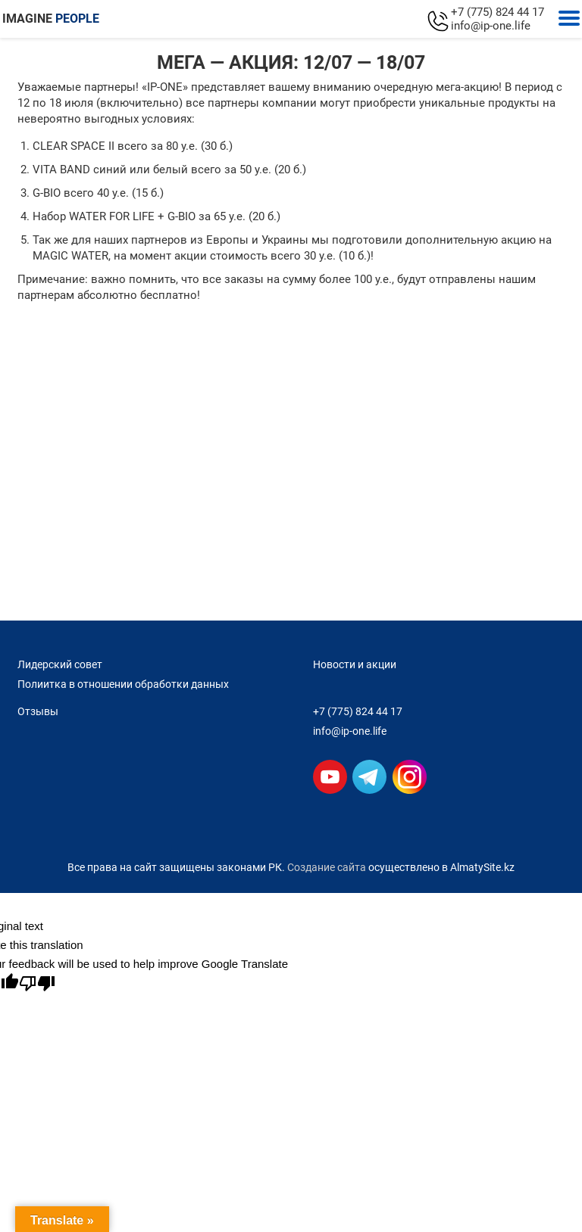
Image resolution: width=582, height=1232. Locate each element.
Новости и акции (354, 664)
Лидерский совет (59, 664)
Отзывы (37, 711)
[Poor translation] (37, 983)
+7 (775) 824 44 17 (497, 12)
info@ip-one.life (490, 26)
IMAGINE (50, 18)
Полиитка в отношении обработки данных (123, 684)
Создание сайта (326, 867)
